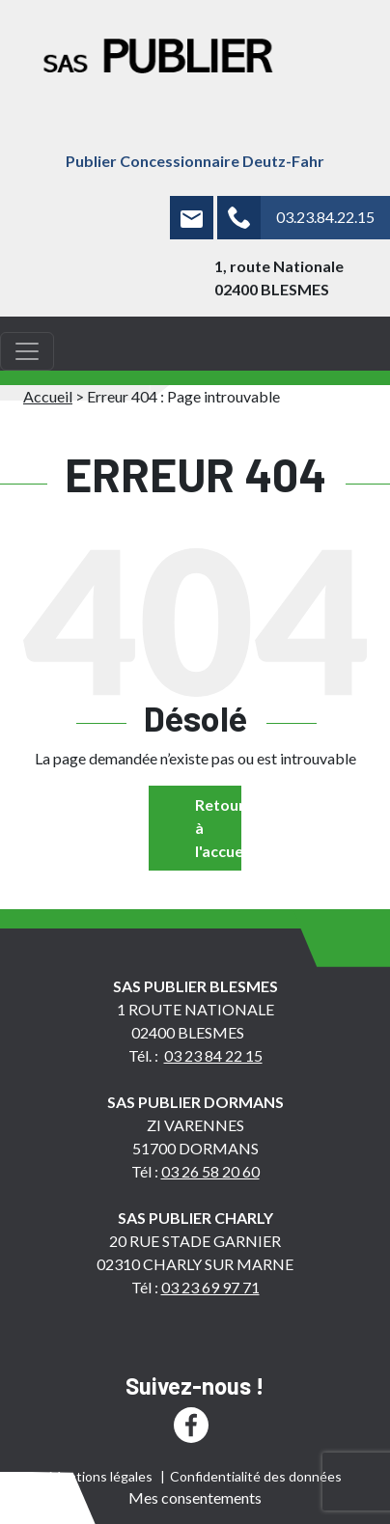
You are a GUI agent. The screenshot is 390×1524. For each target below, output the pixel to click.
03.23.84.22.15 (325, 217)
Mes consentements (195, 1497)
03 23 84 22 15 (213, 1055)
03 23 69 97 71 (210, 1287)
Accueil (47, 396)
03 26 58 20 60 (210, 1171)
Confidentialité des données (256, 1476)
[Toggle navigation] (27, 351)
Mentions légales (101, 1476)
